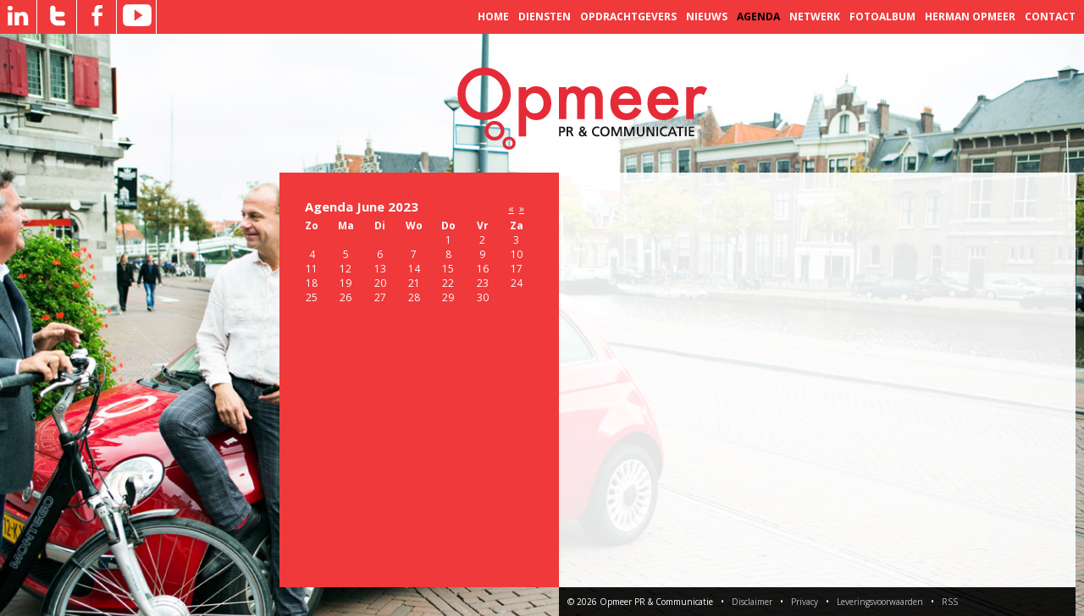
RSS (950, 602)
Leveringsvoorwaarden (880, 602)
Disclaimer (752, 602)
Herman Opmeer (970, 16)
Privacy (804, 602)
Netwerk (814, 16)
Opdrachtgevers (628, 16)
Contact (1050, 16)
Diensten (544, 16)
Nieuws (706, 16)
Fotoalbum (882, 16)
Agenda (758, 16)
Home (493, 16)
